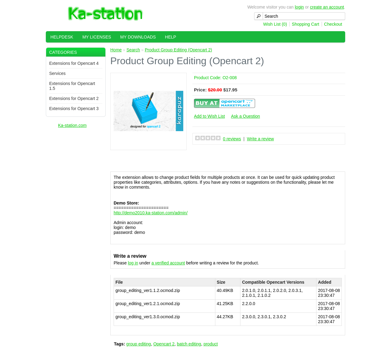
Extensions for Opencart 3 (74, 108)
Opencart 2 (163, 343)
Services (57, 73)
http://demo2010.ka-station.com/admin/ (151, 212)
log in (133, 262)
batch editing (189, 343)
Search (133, 49)
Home (116, 49)
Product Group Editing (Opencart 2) (178, 49)
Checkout (333, 24)
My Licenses (96, 37)
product (210, 343)
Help (170, 37)
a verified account (168, 262)
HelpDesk (61, 37)
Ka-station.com (72, 125)
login (299, 7)
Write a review (260, 138)
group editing (138, 343)
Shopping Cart (305, 24)
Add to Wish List (209, 116)
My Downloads (138, 37)
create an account (327, 7)
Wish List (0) (275, 24)
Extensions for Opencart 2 (74, 98)
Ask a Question (245, 116)
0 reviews (232, 138)
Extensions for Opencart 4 (74, 63)
